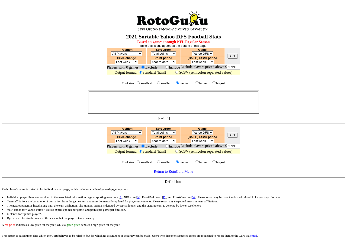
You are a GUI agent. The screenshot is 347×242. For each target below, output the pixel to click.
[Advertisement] (173, 102)
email (253, 236)
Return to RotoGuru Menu (173, 172)
